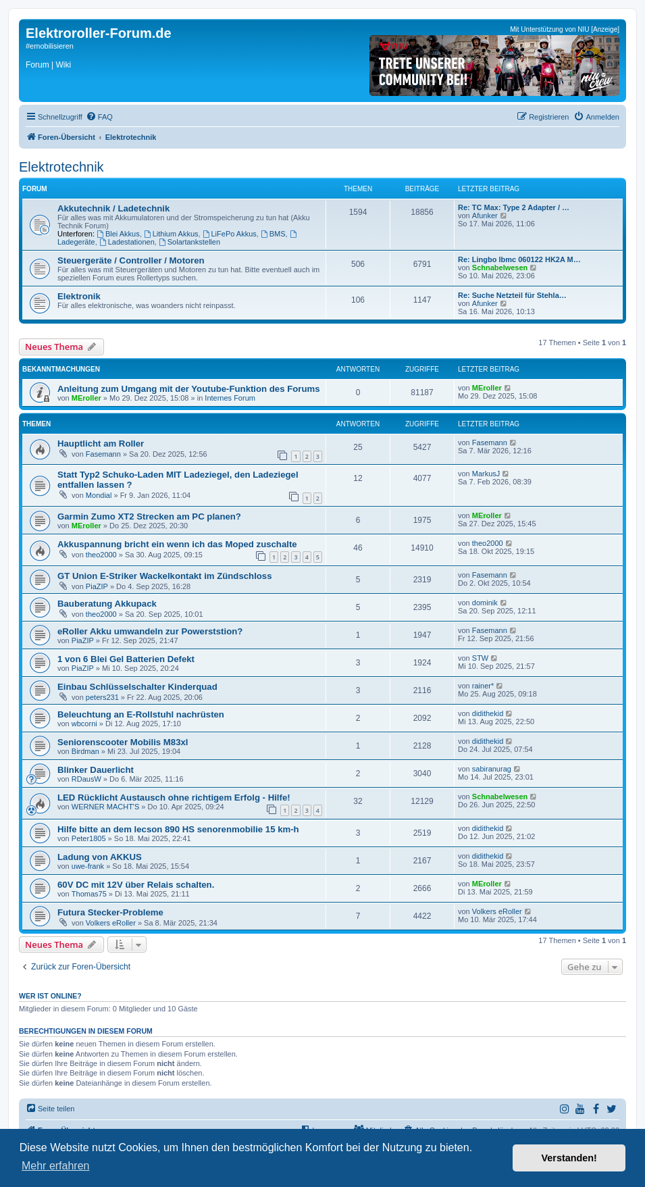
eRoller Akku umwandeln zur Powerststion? (149, 631)
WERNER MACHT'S (106, 807)
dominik (485, 603)
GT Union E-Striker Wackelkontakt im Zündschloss (164, 576)
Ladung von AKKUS (99, 857)
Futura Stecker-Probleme (110, 912)
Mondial (99, 495)
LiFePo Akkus (230, 234)
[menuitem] (99, 117)
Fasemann (103, 454)
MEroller (86, 398)
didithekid (487, 713)
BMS (273, 234)
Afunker (485, 215)
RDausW (86, 779)
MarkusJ (486, 474)
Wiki (63, 65)
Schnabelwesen (500, 267)
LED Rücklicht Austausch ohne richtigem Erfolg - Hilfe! (173, 797)
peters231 (102, 697)
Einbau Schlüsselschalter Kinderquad (137, 687)
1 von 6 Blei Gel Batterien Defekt (126, 659)
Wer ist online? (50, 996)
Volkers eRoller (111, 923)
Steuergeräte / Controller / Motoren (131, 260)
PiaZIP (97, 586)
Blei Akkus (118, 234)
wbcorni (84, 723)
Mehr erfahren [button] (56, 1165)
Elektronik (79, 296)
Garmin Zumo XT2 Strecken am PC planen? (149, 516)
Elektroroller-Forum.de (99, 33)
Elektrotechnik (61, 166)
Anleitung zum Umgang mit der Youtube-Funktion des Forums (188, 389)
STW (480, 658)
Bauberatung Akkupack (107, 604)
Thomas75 (89, 894)
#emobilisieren (50, 46)
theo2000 (101, 555)
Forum (37, 65)
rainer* (483, 686)
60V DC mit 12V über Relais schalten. (135, 885)
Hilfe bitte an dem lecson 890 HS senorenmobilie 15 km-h (178, 829)
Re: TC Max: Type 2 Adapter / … (513, 207)
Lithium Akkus (171, 234)
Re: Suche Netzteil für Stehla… (512, 295)
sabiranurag (491, 769)
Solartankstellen (189, 242)
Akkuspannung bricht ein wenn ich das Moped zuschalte (177, 544)
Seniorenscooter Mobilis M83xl (122, 742)
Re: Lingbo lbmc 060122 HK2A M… (519, 259)
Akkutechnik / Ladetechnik (113, 208)
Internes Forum (230, 398)
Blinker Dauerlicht (95, 770)
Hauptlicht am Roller (100, 443)
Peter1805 (89, 838)
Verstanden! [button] (569, 1158)
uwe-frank (88, 866)
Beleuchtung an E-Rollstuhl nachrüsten (140, 714)
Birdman (85, 751)
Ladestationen (127, 242)
